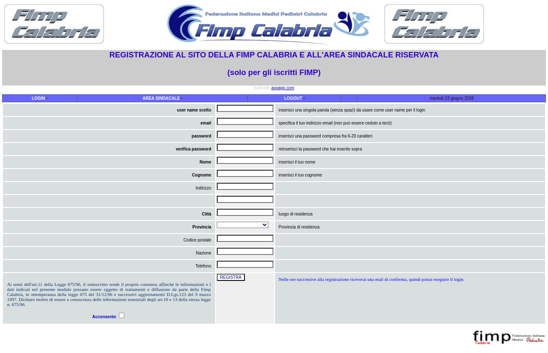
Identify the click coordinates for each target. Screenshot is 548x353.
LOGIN (38, 98)
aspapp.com (282, 88)
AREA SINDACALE (161, 98)
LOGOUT (293, 98)
